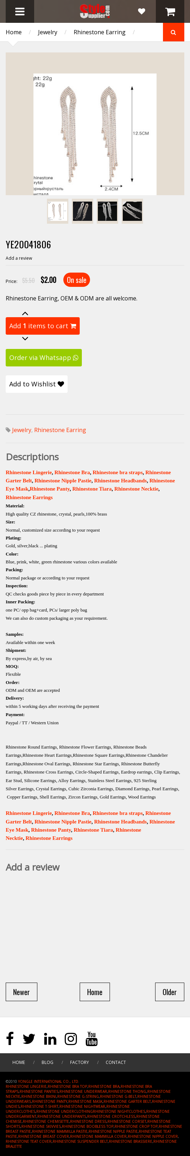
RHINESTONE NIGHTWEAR (82, 1106)
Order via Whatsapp (43, 357)
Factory (79, 1062)
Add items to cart (42, 325)
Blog (47, 1062)
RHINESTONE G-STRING (78, 1096)
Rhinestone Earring (100, 32)
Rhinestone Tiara (92, 489)
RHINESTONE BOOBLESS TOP (88, 1126)
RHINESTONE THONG (127, 1091)
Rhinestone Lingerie (29, 472)
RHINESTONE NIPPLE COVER (153, 1136)
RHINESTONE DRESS (88, 1121)
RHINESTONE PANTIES (39, 1091)
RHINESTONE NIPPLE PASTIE (113, 1131)
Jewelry (47, 32)
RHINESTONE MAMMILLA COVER (98, 1136)
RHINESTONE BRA (104, 1086)
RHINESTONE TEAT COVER (29, 1141)
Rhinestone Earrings (29, 497)
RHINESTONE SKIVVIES (41, 1126)
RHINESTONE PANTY (49, 1101)
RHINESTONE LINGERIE (26, 1086)
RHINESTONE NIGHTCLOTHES (119, 1111)
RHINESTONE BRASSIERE (130, 1141)
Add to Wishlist (36, 384)
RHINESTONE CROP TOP (136, 1126)
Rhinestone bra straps (118, 472)
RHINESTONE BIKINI (38, 1096)
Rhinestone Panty (50, 489)
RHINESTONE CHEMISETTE (46, 1121)
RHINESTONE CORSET (126, 1121)
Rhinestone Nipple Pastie (63, 480)
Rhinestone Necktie (136, 489)
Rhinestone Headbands (120, 480)
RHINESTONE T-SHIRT (39, 1106)
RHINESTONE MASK (85, 1101)
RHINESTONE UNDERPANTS (61, 1116)
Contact (116, 1062)
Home (14, 32)
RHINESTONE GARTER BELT (127, 1101)
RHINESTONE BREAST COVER (43, 1136)
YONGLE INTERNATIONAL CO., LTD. (48, 1081)
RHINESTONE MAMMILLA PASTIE (60, 1131)
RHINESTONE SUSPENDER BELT (80, 1141)
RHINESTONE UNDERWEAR (83, 1091)
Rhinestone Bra (72, 472)
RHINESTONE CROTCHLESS (111, 1116)
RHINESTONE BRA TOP (67, 1086)
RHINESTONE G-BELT (118, 1096)
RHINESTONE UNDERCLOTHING (64, 1111)
